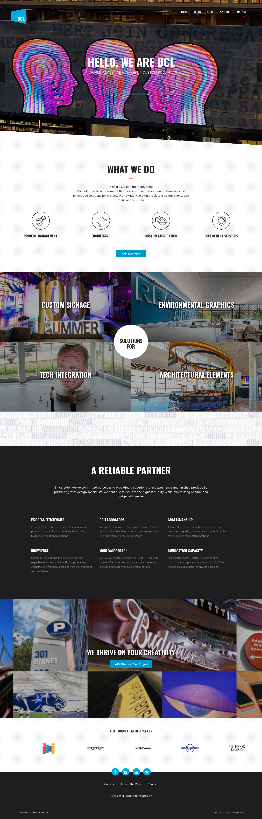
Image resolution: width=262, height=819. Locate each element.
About (197, 12)
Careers (109, 784)
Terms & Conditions (223, 812)
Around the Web (131, 784)
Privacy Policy (238, 812)
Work (210, 12)
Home (184, 12)
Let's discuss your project (131, 664)
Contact (241, 12)
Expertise (225, 12)
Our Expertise (131, 253)
